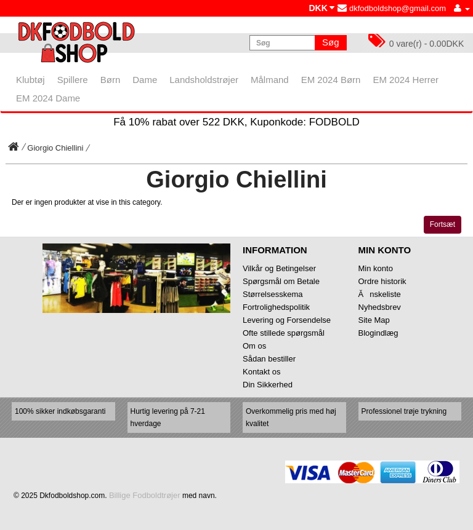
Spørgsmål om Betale (281, 281)
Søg (330, 42)
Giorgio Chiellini (55, 147)
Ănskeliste (379, 294)
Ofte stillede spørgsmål (284, 333)
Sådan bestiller (269, 358)
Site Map (374, 320)
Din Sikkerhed (268, 384)
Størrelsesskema (273, 294)
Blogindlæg (378, 333)
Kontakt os (261, 371)
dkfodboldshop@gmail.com (392, 8)
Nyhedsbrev (379, 307)
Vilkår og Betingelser (279, 268)
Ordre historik (382, 281)
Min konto (375, 268)
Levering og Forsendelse (287, 320)
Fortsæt (442, 224)
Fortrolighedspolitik (276, 307)
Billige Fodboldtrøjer (144, 495)
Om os (254, 345)
